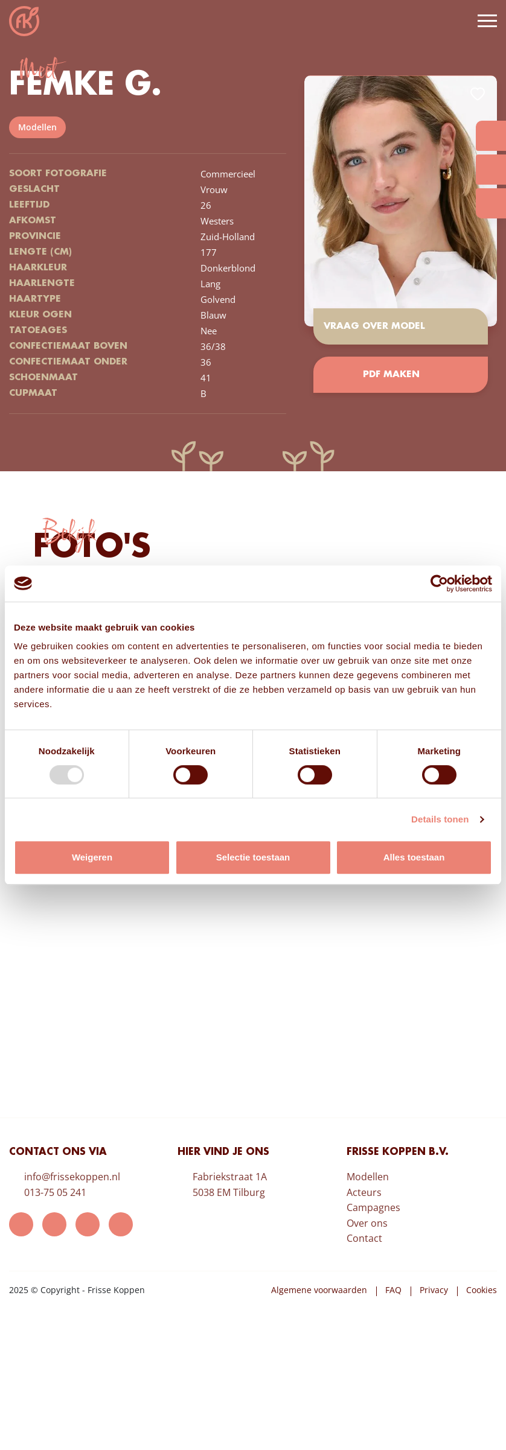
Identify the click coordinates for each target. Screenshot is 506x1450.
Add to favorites (477, 94)
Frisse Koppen (24, 21)
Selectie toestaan (253, 857)
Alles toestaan (414, 857)
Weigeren (92, 857)
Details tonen (440, 819)
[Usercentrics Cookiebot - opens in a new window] (439, 583)
